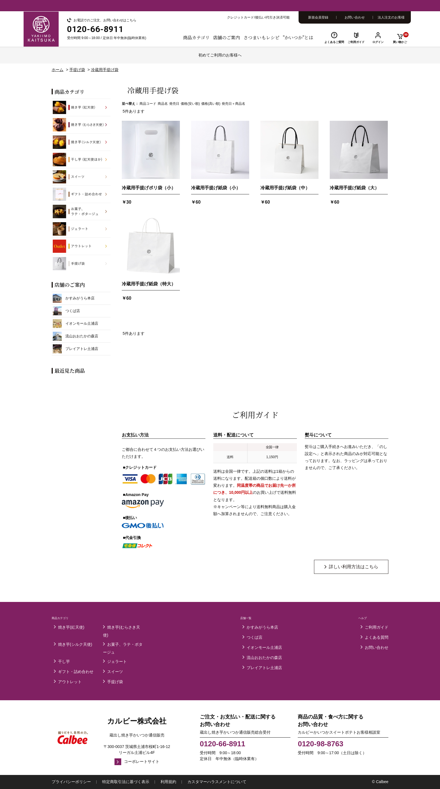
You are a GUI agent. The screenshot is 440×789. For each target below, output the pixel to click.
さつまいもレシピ (261, 37)
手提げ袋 (115, 681)
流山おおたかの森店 (264, 657)
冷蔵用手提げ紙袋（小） (215, 187)
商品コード (147, 104)
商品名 (163, 104)
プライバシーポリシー (71, 781)
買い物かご (401, 38)
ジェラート (117, 661)
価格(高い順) (210, 104)
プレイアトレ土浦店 (264, 667)
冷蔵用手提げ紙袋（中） (285, 187)
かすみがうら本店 (262, 627)
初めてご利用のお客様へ (220, 55)
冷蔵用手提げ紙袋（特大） (149, 283)
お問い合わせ (355, 17)
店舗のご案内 (226, 37)
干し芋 (64, 661)
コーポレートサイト (141, 761)
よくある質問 (376, 637)
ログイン (378, 42)
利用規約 (168, 781)
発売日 (174, 104)
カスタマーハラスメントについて (216, 781)
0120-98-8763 (320, 743)
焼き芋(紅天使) (71, 627)
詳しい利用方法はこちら (353, 566)
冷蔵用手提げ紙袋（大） (354, 187)
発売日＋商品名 (233, 104)
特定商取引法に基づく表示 (125, 781)
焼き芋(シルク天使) (75, 644)
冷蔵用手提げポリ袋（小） (149, 187)
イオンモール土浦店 (264, 647)
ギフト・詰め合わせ (75, 671)
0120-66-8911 (222, 743)
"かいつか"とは (298, 37)
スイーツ (115, 671)
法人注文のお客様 (391, 17)
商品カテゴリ (196, 37)
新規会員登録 (318, 17)
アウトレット (70, 681)
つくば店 (254, 637)
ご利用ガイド (356, 42)
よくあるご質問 (334, 42)
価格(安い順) (190, 104)
